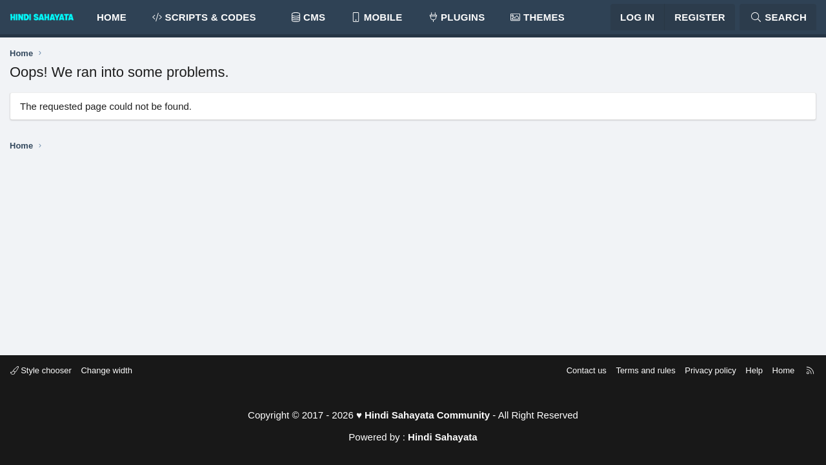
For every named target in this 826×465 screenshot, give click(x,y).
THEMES (537, 19)
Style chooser (46, 370)
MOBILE (376, 19)
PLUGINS (456, 19)
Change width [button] (112, 370)
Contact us (581, 370)
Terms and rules (640, 370)
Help (749, 370)
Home (111, 19)
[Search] (778, 19)
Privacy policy (705, 370)
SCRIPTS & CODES (204, 19)
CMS (308, 19)
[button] (267, 19)
